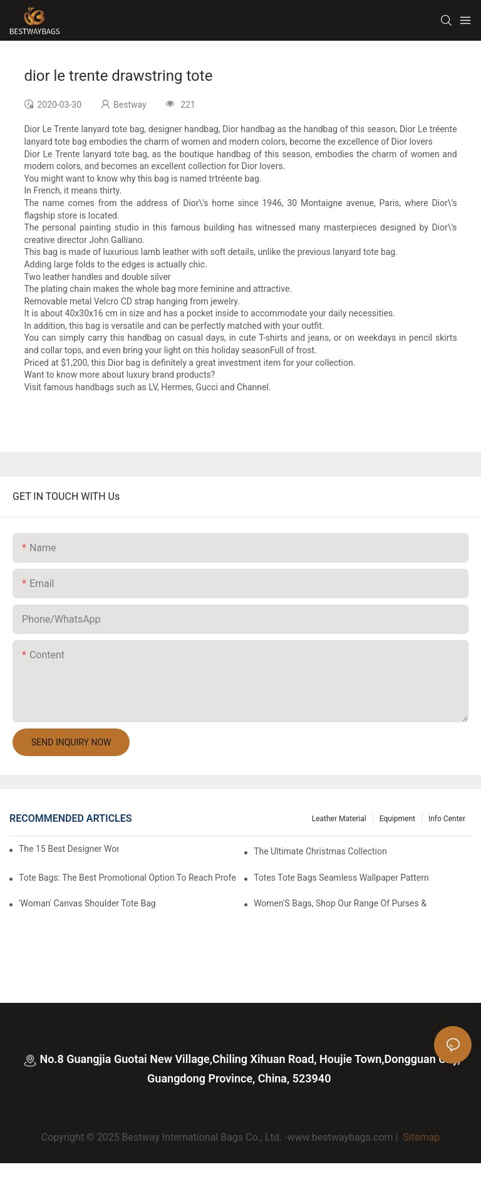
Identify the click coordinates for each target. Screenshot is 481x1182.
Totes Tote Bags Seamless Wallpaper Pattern (341, 878)
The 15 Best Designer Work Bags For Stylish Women (68, 849)
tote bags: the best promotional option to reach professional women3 (128, 878)
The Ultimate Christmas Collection (320, 851)
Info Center (446, 818)
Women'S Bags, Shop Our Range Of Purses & (340, 903)
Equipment (397, 818)
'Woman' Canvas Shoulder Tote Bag (87, 903)
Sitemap (420, 1137)
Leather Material (339, 818)
